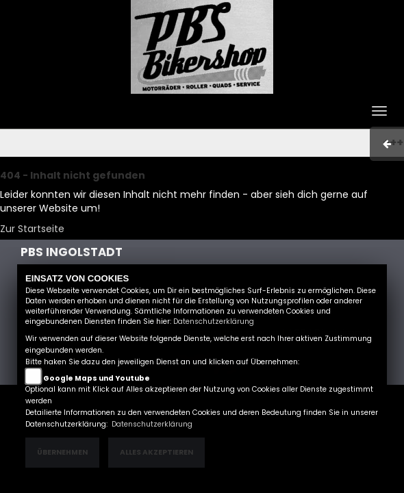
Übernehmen (62, 452)
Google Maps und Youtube (96, 378)
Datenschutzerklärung (213, 321)
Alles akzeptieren (156, 452)
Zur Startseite (32, 229)
